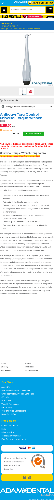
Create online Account (42, 3)
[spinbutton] (6, 133)
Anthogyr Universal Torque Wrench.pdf (29, 107)
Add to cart (35, 133)
